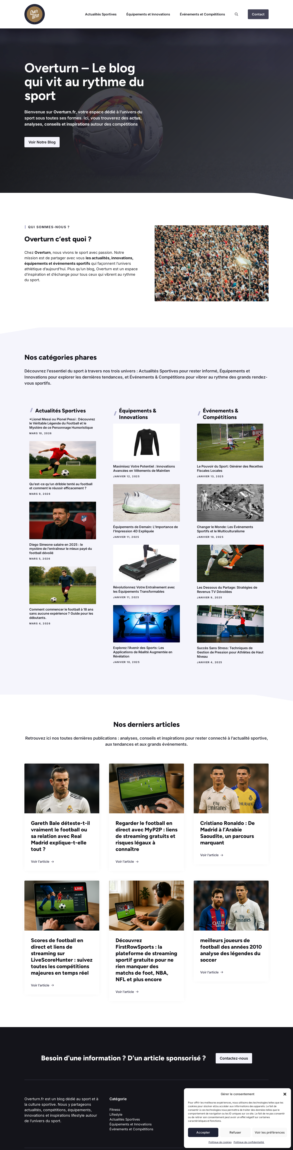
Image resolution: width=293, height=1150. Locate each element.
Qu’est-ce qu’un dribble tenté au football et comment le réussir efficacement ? (60, 486)
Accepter (203, 1132)
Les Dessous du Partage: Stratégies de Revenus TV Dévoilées (227, 589)
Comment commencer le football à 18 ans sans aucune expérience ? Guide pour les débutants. (61, 613)
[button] (285, 1094)
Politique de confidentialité (249, 1142)
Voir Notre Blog (42, 142)
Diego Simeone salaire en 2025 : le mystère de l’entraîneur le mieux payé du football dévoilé (60, 548)
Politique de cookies (220, 1142)
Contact (258, 14)
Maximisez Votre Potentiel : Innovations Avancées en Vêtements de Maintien (144, 468)
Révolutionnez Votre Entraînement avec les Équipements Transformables (144, 589)
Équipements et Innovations (148, 14)
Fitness (114, 1110)
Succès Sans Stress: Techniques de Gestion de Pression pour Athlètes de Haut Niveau (230, 652)
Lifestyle (115, 1114)
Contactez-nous (234, 1058)
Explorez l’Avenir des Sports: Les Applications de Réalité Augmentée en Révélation (142, 652)
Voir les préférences (270, 1132)
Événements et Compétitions (202, 14)
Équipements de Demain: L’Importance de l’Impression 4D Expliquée (145, 529)
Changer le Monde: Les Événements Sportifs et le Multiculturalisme (225, 529)
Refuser (235, 1132)
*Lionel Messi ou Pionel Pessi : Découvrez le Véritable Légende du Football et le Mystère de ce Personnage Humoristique (62, 423)
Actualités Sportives (101, 14)
